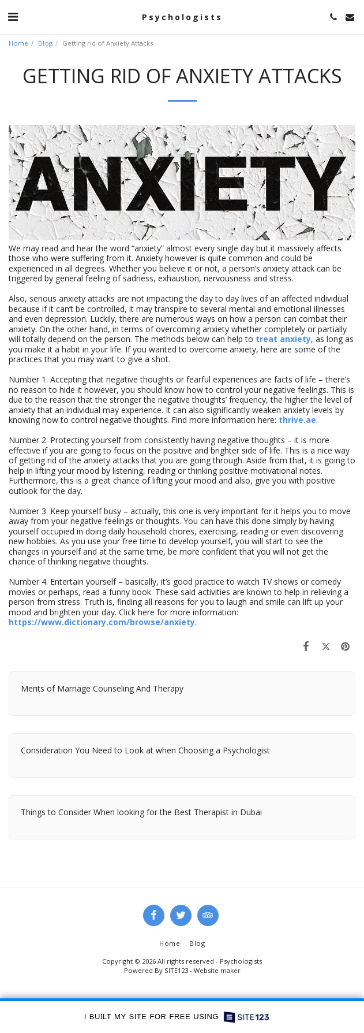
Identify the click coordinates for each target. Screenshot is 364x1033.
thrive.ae (297, 419)
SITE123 (176, 970)
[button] (12, 16)
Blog (45, 43)
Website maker (217, 970)
